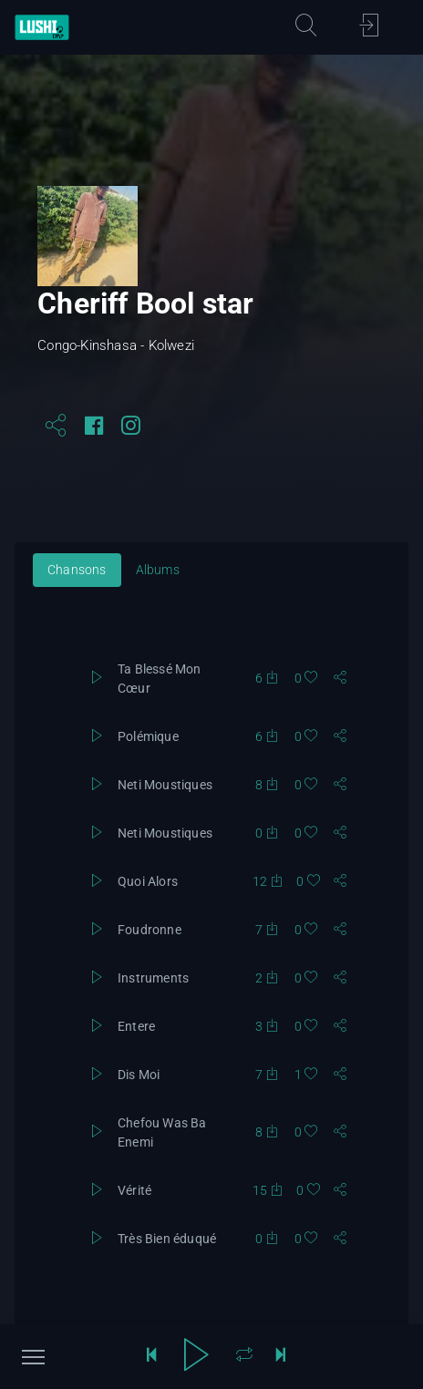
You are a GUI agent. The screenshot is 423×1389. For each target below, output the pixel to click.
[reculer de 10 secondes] (151, 1357)
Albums (158, 569)
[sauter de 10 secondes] (280, 1357)
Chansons (77, 569)
